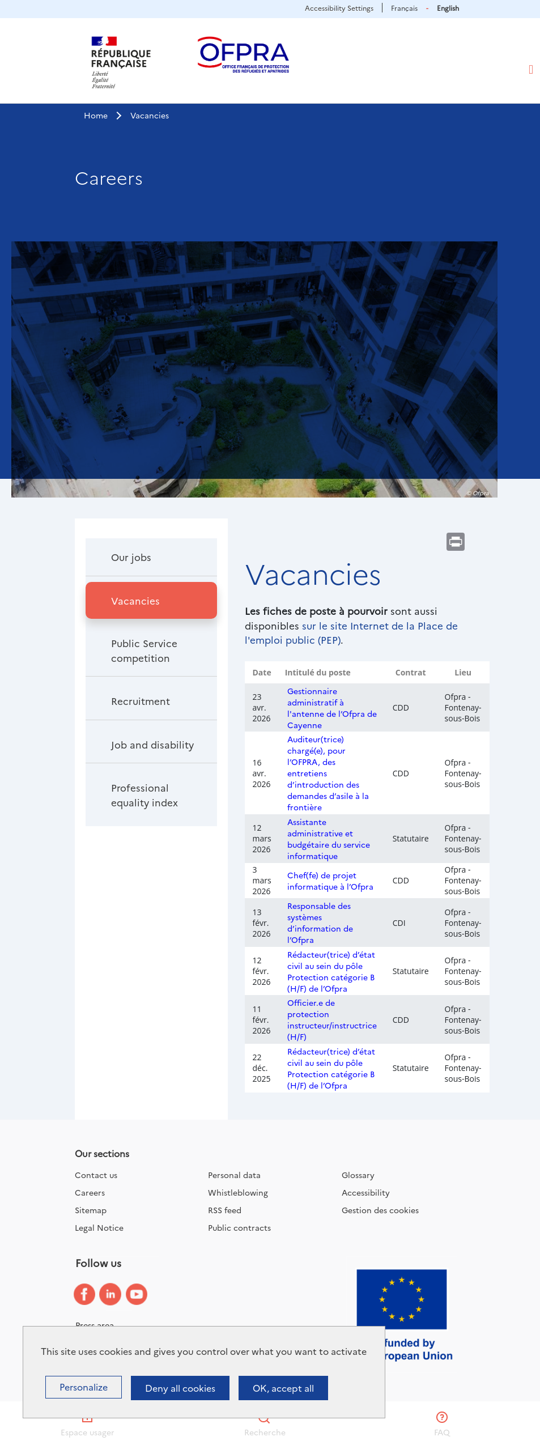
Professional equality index (144, 795)
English (448, 7)
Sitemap (91, 1209)
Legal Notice (99, 1227)
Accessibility (366, 1192)
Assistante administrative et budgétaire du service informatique (328, 838)
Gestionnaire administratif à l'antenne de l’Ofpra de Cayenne (332, 707)
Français (404, 7)
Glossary (358, 1174)
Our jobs (131, 556)
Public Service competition (144, 650)
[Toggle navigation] (531, 69)
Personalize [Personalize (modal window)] (83, 1386)
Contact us (96, 1174)
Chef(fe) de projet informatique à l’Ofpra (330, 880)
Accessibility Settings (339, 7)
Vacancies (135, 600)
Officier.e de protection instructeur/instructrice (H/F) (332, 1019)
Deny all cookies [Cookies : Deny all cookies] (180, 1388)
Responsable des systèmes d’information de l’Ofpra (320, 922)
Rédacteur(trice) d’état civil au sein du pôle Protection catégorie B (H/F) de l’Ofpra (331, 971)
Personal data (234, 1174)
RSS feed (224, 1209)
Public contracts (239, 1227)
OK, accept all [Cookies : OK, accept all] (283, 1388)
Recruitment (140, 700)
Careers (90, 1192)
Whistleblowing (238, 1192)
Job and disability (152, 744)
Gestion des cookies (380, 1209)
